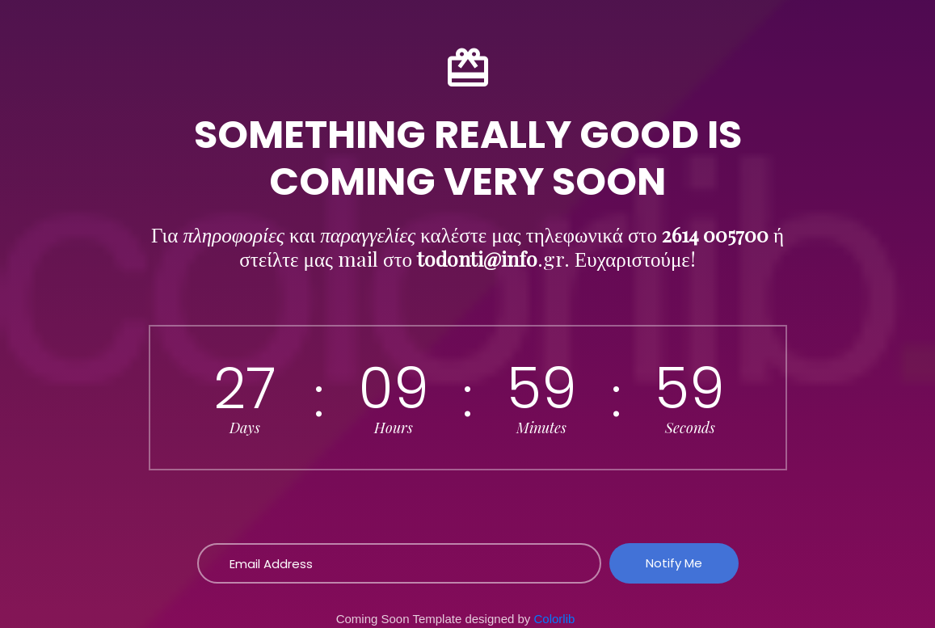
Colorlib (554, 619)
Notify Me (674, 562)
